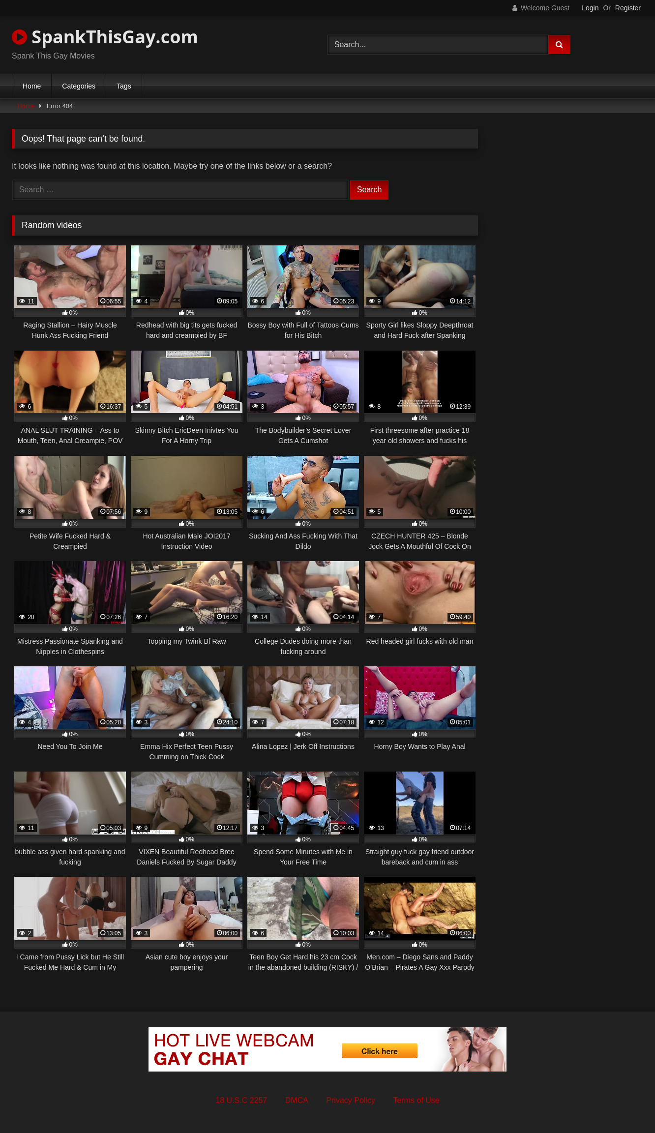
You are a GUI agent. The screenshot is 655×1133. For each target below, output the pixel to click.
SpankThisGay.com (105, 37)
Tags (124, 86)
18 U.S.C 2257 (241, 1100)
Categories (78, 86)
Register (628, 8)
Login (590, 8)
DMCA (296, 1100)
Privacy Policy (350, 1100)
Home (32, 86)
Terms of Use (416, 1100)
